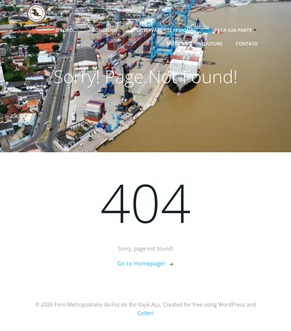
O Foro (67, 30)
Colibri (145, 313)
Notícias (177, 43)
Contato (247, 43)
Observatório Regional (169, 30)
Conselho (107, 30)
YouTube (211, 43)
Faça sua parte (236, 30)
